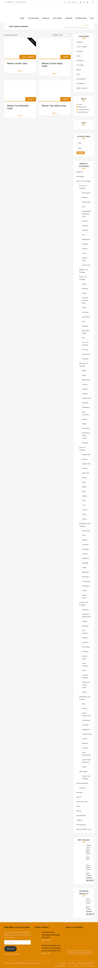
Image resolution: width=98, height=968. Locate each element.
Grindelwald (86, 720)
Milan (84, 482)
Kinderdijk (85, 563)
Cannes (84, 293)
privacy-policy (71, 963)
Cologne (85, 384)
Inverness (85, 642)
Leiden (84, 567)
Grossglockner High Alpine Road (86, 213)
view (20, 71)
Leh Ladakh (80, 65)
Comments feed (83, 109)
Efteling (84, 540)
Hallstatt (85, 221)
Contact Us (83, 965)
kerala (78, 56)
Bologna (85, 459)
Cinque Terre (86, 464)
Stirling (84, 692)
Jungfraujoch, (86, 729)
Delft (83, 535)
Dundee (84, 621)
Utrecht (84, 590)
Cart (70, 965)
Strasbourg (85, 354)
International (81, 18)
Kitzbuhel (85, 230)
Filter (80, 153)
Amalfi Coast (86, 454)
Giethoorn (85, 544)
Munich (84, 424)
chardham (79, 42)
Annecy (84, 284)
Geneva (84, 708)
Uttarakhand (80, 83)
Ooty (78, 74)
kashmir (78, 797)
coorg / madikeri (81, 47)
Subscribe (10, 949)
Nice (83, 338)
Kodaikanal (79, 60)
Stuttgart (85, 443)
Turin (83, 505)
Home (22, 18)
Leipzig (84, 419)
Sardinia (84, 496)
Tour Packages (33, 18)
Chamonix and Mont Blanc (85, 300)
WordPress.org (83, 112)
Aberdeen (85, 609)
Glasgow (85, 638)
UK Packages (83, 771)
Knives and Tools (82, 802)
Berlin (84, 375)
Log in (80, 104)
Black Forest (86, 380)
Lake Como (85, 473)
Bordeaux (85, 288)
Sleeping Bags (81, 815)
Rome (84, 491)
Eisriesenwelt (86, 202)
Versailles (85, 359)
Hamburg (85, 403)
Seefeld (84, 249)
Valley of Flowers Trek (83, 829)
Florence (85, 468)
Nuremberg (86, 428)
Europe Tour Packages (83, 181)
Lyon (83, 321)
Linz (83, 235)
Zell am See (86, 265)
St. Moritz (85, 748)
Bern (83, 704)
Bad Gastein (86, 193)
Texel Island (86, 581)
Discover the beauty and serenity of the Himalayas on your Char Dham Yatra (51, 948)
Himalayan (79, 51)
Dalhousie (82, 788)
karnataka (79, 792)
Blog (92, 18)
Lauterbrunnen (87, 734)
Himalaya (45, 18)
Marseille (85, 326)
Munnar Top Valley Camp (54, 105)
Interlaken (85, 725)
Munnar (78, 70)
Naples (84, 487)
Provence (85, 349)
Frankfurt (85, 393)
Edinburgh (85, 626)
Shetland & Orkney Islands (85, 684)
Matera (84, 477)
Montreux (85, 743)
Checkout (91, 965)
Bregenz (85, 197)
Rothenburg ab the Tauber (86, 435)
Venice (84, 514)
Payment (75, 965)
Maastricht (85, 572)
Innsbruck (85, 226)
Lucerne (84, 739)
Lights (78, 806)
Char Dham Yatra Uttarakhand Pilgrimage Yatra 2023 (51, 934)
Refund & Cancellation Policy (85, 963)
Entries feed (82, 107)
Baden (84, 370)
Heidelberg (85, 407)
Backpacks (79, 172)
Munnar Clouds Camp (17, 63)
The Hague (85, 586)
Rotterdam (85, 577)
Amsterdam (86, 531)
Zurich (84, 767)
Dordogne (85, 312)
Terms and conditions (60, 965)
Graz (83, 207)
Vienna (84, 253)
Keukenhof (85, 558)
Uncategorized (81, 79)
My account (62, 963)
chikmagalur (80, 176)
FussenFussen (86, 398)
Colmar (84, 307)
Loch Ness (85, 651)
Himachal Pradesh (82, 783)
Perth (84, 670)
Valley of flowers (81, 88)
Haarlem (85, 554)
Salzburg (85, 244)
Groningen (85, 549)
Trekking (68, 18)
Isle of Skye (86, 647)
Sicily (83, 500)
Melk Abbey (86, 239)
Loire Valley (86, 317)
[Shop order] (61, 35)
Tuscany (84, 510)
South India (57, 18)
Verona (84, 519)
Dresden (85, 389)
